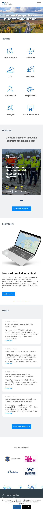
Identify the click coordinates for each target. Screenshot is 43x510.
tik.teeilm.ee (8, 294)
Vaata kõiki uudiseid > (21, 426)
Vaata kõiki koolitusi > (21, 209)
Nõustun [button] (17, 507)
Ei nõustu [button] (27, 507)
